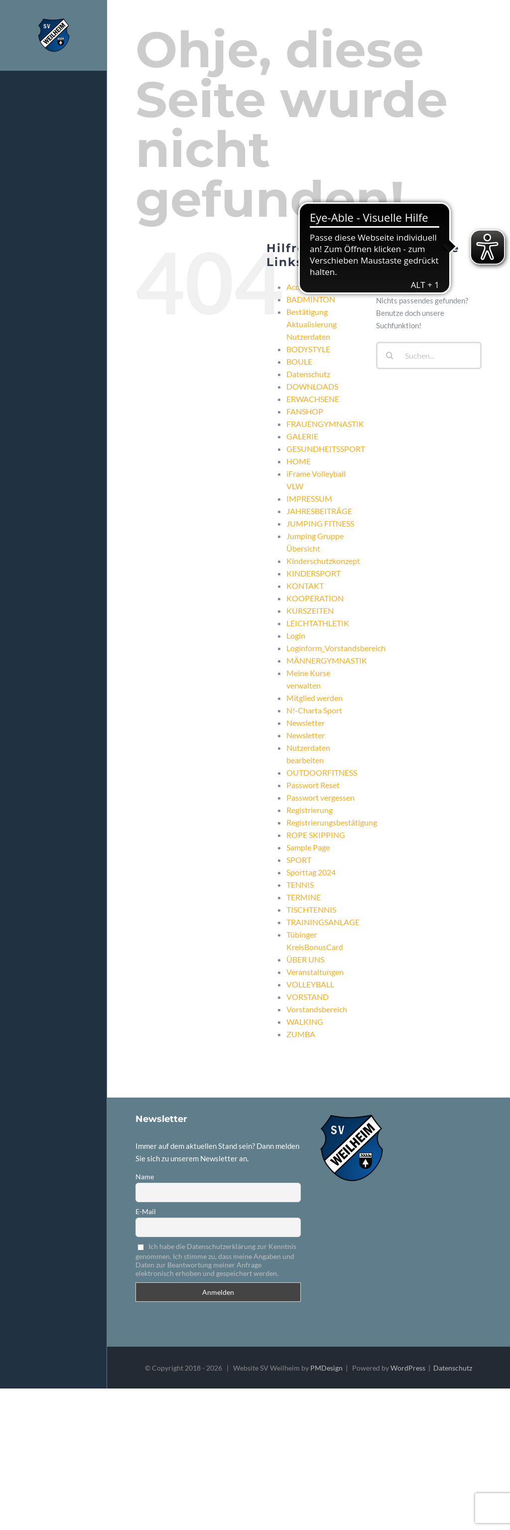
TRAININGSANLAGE (323, 922)
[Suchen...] (429, 355)
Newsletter (305, 722)
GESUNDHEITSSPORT (325, 448)
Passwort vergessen (320, 797)
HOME (298, 461)
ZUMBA (300, 1034)
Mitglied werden (314, 697)
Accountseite (309, 286)
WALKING (304, 1021)
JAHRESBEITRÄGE (319, 511)
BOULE (299, 361)
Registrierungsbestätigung (331, 822)
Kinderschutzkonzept (323, 560)
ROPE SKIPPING (315, 834)
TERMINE (303, 897)
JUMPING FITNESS (320, 523)
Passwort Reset (313, 785)
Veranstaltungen (315, 971)
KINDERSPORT (313, 573)
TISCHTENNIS (311, 909)
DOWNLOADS (312, 386)
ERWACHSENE (312, 399)
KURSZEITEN (310, 610)
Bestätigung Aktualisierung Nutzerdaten (311, 324)
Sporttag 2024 (311, 872)
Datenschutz (308, 374)
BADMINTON (310, 299)
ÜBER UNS (305, 959)
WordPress (407, 1368)
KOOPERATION (315, 598)
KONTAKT (305, 585)
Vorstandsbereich (316, 1009)
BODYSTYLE (308, 349)
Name (144, 1176)
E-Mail (145, 1211)
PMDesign (326, 1368)
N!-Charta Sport (314, 710)
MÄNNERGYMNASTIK (326, 660)
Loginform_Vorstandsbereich (335, 648)
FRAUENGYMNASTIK (325, 423)
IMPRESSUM (309, 498)
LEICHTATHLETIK (317, 623)
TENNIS (300, 884)
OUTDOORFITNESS (321, 772)
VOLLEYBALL (310, 984)
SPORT (298, 859)
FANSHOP (304, 411)
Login (295, 635)
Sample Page (308, 847)
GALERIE (302, 436)
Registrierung (309, 810)
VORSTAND (307, 996)
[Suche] (389, 355)
